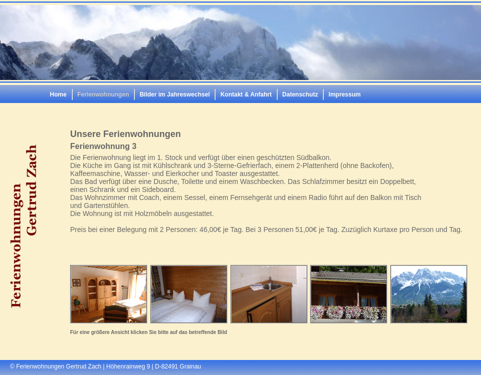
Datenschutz (300, 94)
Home (58, 94)
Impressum (345, 94)
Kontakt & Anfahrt (246, 94)
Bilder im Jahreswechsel (175, 94)
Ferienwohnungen (103, 94)
